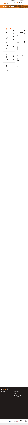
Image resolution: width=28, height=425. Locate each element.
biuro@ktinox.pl (14, 0)
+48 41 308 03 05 (9, 0)
